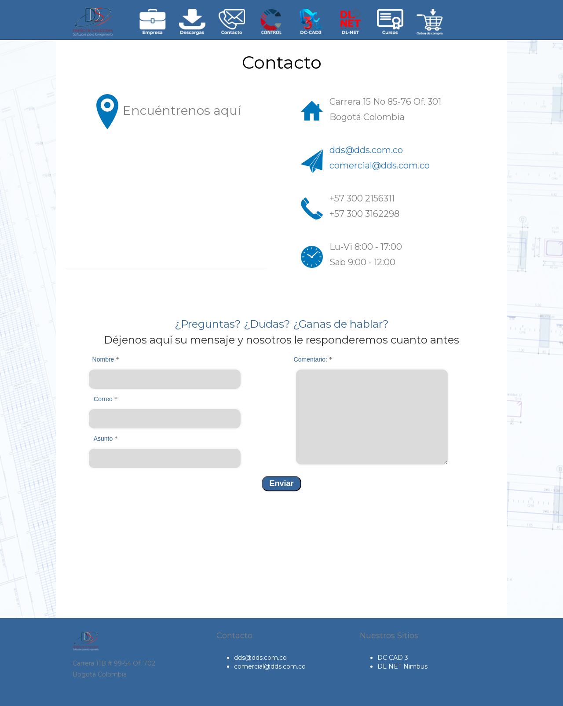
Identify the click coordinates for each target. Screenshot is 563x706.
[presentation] (128, 508)
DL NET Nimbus (402, 666)
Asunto (106, 438)
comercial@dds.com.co (379, 165)
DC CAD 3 (392, 658)
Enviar (281, 483)
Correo (105, 398)
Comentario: (313, 359)
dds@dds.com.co (366, 150)
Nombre (105, 359)
